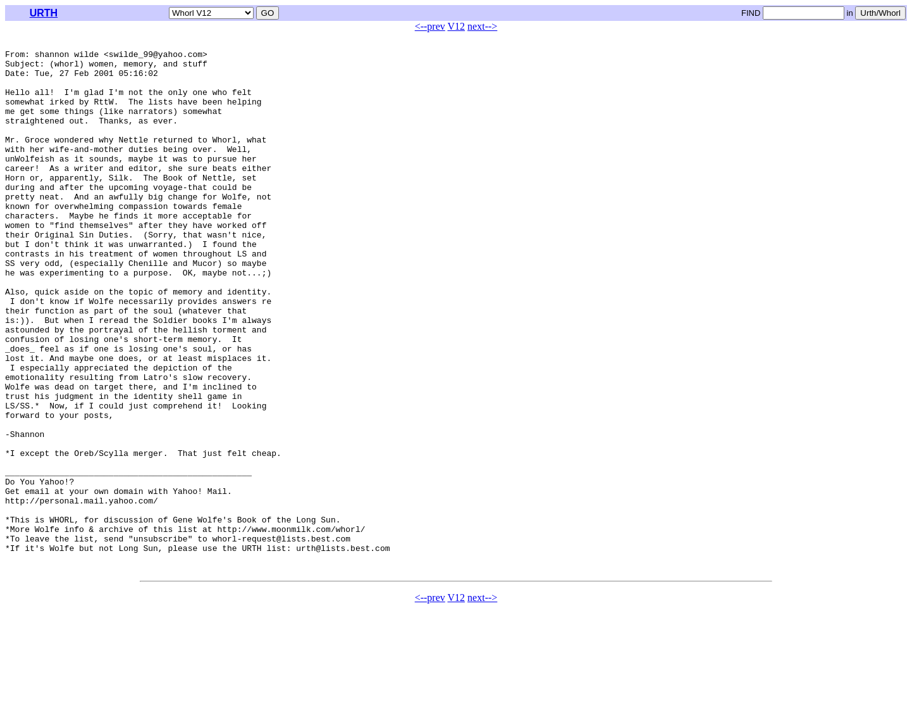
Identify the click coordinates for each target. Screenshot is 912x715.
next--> (482, 26)
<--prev (430, 26)
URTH (44, 13)
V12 (456, 26)
